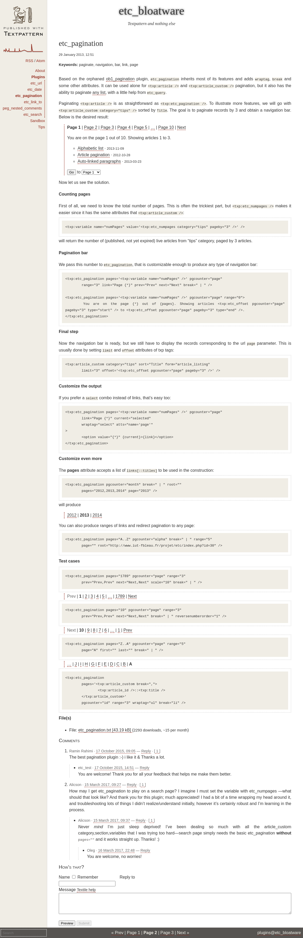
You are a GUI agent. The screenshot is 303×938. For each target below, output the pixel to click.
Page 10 (166, 125)
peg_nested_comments (22, 108)
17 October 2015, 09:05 (115, 745)
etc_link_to (33, 102)
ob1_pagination (120, 79)
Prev (128, 624)
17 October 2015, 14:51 (114, 761)
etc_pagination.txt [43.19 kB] (105, 724)
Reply (146, 745)
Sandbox (37, 121)
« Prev (117, 932)
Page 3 (107, 125)
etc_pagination (28, 96)
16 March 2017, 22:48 (116, 844)
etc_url (36, 83)
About (40, 71)
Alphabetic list (90, 145)
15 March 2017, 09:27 (102, 778)
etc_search (33, 114)
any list (99, 91)
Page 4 (124, 125)
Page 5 (140, 125)
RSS (29, 61)
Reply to (127, 870)
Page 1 (133, 932)
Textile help (86, 883)
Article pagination (94, 152)
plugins (264, 932)
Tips (41, 127)
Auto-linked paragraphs (99, 158)
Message (67, 883)
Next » (183, 932)
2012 (72, 509)
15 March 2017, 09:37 (111, 814)
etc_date (34, 89)
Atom (40, 61)
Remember (88, 870)
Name (64, 870)
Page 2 (90, 125)
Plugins (38, 77)
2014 (97, 509)
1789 (120, 590)
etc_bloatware (151, 10)
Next (181, 125)
